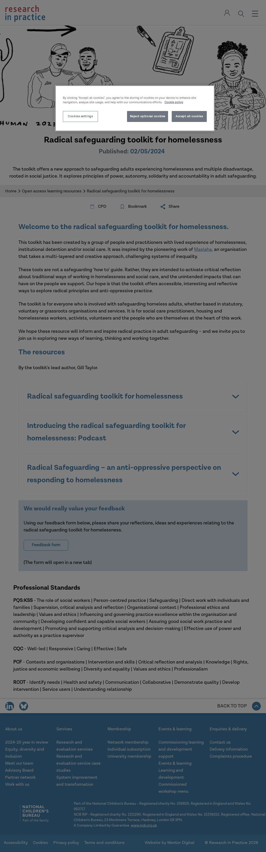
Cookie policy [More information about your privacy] (173, 102)
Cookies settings (80, 116)
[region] (135, 108)
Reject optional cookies (147, 116)
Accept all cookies (189, 116)
